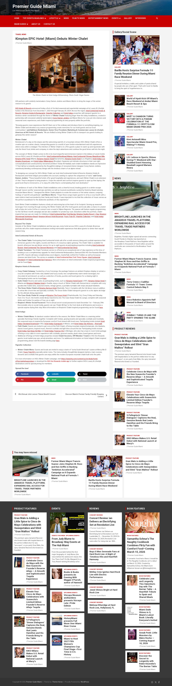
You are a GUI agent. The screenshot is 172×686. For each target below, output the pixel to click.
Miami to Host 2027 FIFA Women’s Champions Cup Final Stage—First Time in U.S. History (72, 646)
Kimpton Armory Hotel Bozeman (51, 217)
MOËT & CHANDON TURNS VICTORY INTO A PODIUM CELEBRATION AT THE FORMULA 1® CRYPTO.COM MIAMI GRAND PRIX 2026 (140, 121)
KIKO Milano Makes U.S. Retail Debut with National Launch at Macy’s (142, 441)
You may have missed (25, 452)
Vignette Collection (53, 113)
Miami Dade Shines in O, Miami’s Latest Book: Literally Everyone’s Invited (148, 614)
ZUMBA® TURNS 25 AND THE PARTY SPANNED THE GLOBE (141, 316)
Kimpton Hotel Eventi (74, 281)
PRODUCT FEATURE (121, 334)
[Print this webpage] (92, 379)
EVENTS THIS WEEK (58, 535)
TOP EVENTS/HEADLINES (33, 18)
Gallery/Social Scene (125, 32)
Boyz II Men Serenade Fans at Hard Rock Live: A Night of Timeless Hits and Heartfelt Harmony (104, 555)
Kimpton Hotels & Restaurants (33, 113)
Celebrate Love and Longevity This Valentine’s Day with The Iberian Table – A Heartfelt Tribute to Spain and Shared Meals (147, 587)
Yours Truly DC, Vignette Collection (77, 217)
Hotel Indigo (68, 113)
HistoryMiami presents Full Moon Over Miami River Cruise (72, 622)
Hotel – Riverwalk (88, 324)
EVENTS (115, 18)
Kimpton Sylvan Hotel (96, 281)
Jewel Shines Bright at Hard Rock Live (103, 591)
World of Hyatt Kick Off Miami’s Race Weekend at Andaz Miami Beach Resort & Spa (142, 101)
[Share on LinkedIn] (60, 374)
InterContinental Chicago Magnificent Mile (89, 156)
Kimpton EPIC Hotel (22, 159)
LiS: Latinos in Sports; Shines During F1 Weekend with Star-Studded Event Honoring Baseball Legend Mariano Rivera (141, 162)
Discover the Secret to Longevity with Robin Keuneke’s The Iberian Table (148, 661)
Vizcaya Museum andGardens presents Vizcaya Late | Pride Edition (72, 600)
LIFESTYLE (53, 18)
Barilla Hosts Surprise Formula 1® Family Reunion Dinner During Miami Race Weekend (135, 73)
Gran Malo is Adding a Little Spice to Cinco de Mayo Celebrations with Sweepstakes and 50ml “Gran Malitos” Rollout (142, 465)
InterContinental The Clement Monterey (39, 248)
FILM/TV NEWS (78, 18)
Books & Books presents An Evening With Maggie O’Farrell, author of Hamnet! (73, 577)
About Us (35, 24)
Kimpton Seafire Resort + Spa (88, 214)
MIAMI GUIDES (20, 24)
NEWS (66, 18)
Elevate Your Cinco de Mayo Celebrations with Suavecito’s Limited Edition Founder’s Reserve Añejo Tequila (141, 398)
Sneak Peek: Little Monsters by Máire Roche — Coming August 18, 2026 (148, 638)
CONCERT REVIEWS (96, 515)
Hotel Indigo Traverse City (54, 331)
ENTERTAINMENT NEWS (98, 18)
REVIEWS (94, 508)
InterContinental (67, 248)
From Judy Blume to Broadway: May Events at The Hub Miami (66, 542)
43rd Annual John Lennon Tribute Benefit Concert (36, 394)
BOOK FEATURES (136, 508)
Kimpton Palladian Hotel (36, 283)
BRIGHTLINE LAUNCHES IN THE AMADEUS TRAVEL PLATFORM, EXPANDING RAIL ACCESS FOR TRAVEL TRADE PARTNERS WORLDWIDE (133, 223)
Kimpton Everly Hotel (73, 159)
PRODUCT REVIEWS (124, 328)
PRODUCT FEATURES (25, 508)
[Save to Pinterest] (30, 379)
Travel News (20, 34)
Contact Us (49, 24)
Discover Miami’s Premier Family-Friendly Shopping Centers (84, 395)
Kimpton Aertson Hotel (48, 288)
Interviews (140, 18)
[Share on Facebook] (30, 374)
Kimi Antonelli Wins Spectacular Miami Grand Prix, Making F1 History (142, 142)
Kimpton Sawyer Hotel (45, 159)
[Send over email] (60, 379)
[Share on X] (92, 374)
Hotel (43, 161)
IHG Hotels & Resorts (23, 108)
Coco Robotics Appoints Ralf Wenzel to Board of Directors (141, 301)
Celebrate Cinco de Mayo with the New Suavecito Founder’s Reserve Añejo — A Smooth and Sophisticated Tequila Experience (142, 376)
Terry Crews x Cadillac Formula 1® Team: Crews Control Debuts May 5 (139, 284)
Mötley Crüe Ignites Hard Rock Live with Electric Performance (105, 575)
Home (16, 18)
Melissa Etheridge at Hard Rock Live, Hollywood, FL (102, 606)
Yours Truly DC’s (29, 352)
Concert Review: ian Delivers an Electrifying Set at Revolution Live (103, 521)
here (29, 262)
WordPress (85, 682)
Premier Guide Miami (34, 6)
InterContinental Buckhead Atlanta (59, 156)
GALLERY (128, 18)
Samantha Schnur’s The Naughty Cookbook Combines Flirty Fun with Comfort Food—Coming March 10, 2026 (141, 545)
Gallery (118, 67)
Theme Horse (57, 682)
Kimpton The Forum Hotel (57, 295)
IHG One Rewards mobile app (58, 361)
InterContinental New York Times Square (72, 257)
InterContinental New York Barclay (63, 214)
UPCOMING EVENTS (72, 535)
